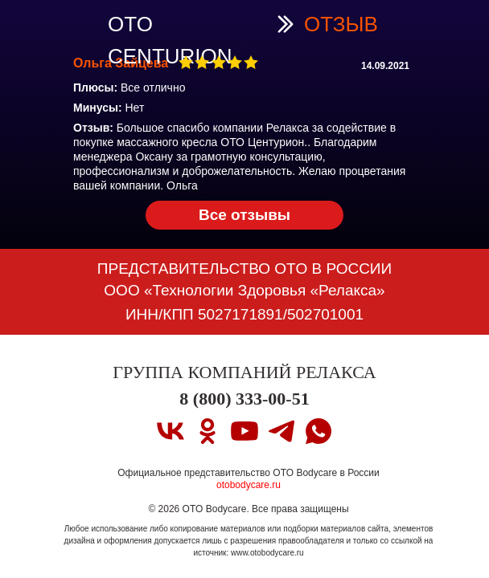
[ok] (207, 431)
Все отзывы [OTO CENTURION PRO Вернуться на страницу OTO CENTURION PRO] (244, 214)
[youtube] (244, 431)
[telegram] (281, 431)
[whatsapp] (318, 431)
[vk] (170, 431)
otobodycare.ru (248, 484)
